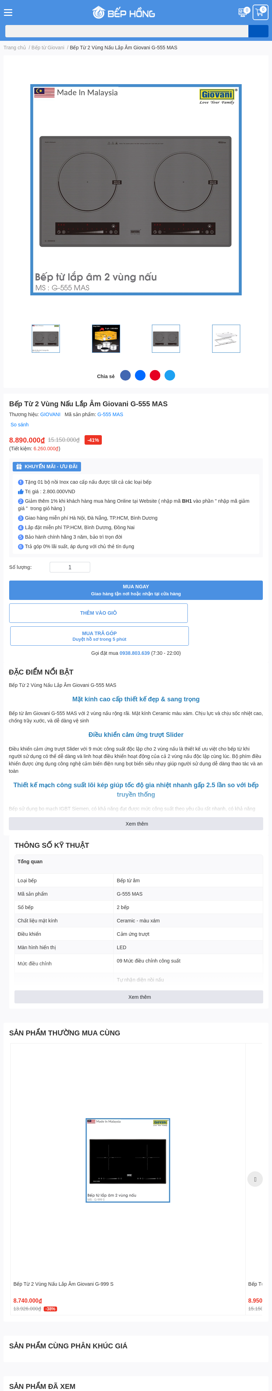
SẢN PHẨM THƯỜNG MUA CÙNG (64, 1009)
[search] (258, 31)
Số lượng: (20, 567)
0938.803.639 (135, 630)
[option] (128, 1156)
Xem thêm (137, 801)
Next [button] (255, 1156)
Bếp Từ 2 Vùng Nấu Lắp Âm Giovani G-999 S (63, 1261)
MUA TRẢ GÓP (200, 613)
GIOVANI (51, 414)
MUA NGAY (136, 590)
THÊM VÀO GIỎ (72, 613)
